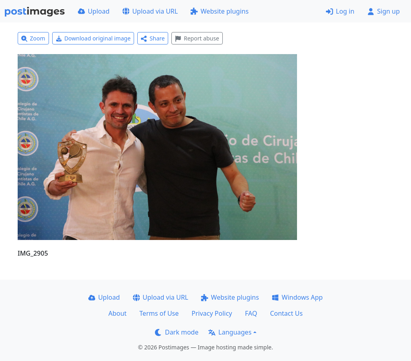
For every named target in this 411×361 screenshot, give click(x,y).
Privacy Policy (211, 313)
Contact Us (286, 313)
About (117, 313)
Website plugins (219, 11)
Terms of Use (159, 313)
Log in (340, 11)
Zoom (33, 38)
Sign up (383, 11)
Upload (94, 11)
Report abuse (197, 38)
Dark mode (176, 332)
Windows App (297, 297)
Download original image (93, 38)
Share (153, 38)
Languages (229, 332)
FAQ (251, 313)
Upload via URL (150, 11)
